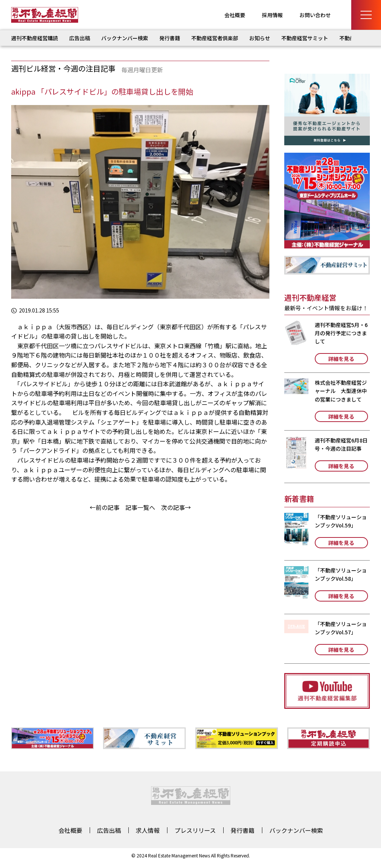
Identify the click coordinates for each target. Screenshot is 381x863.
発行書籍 (169, 38)
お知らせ (259, 38)
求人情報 (148, 830)
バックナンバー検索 (124, 38)
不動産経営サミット (304, 38)
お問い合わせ (315, 15)
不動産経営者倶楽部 (214, 38)
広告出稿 (79, 38)
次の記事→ (176, 507)
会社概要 (234, 15)
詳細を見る (341, 358)
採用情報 (272, 15)
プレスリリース (195, 830)
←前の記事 (104, 507)
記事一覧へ (140, 507)
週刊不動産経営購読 (34, 38)
